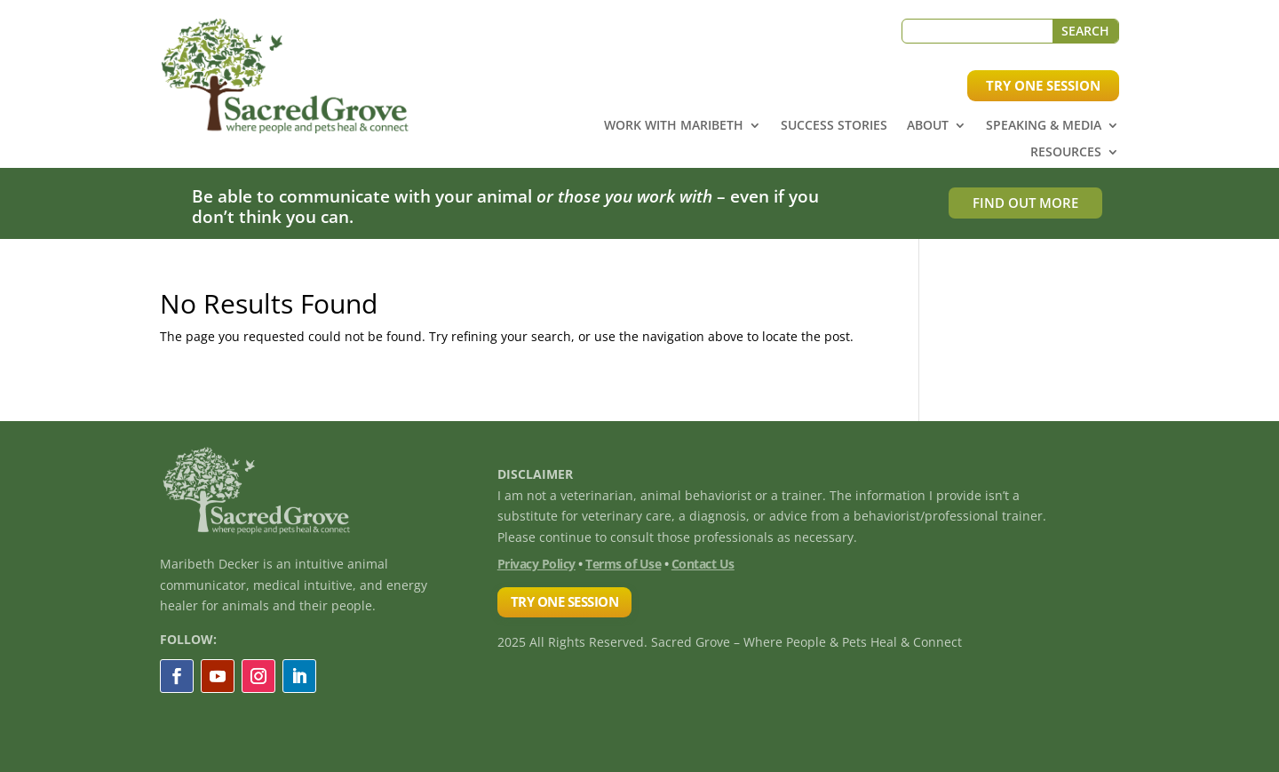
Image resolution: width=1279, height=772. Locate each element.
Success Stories (834, 126)
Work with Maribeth (673, 126)
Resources (1065, 153)
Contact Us (703, 563)
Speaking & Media (1043, 126)
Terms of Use (623, 563)
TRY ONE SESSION (1043, 85)
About (928, 126)
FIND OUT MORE (1025, 202)
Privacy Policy (536, 563)
